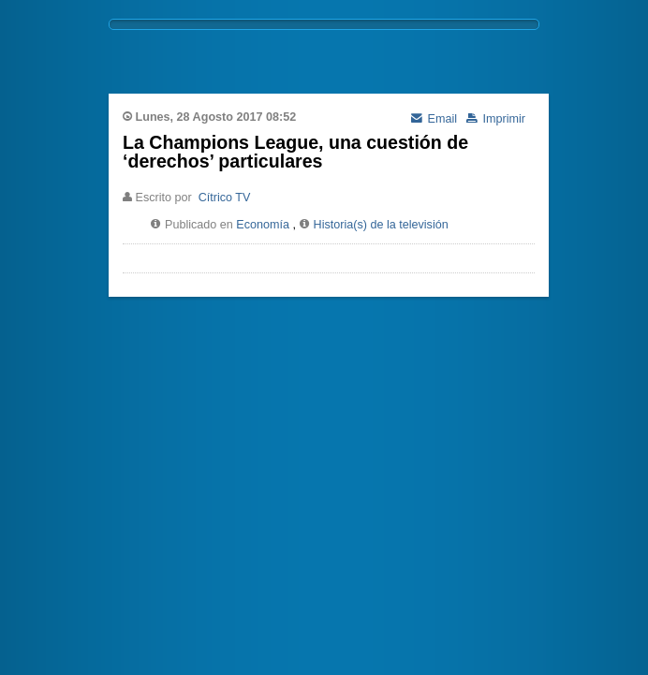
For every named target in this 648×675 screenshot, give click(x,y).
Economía (262, 224)
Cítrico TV (225, 197)
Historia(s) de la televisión (381, 224)
